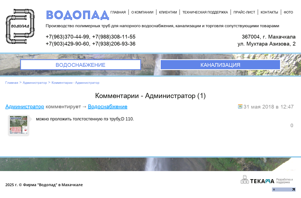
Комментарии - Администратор (75, 82)
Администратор (35, 82)
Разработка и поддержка (284, 181)
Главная (11, 82)
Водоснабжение (107, 106)
